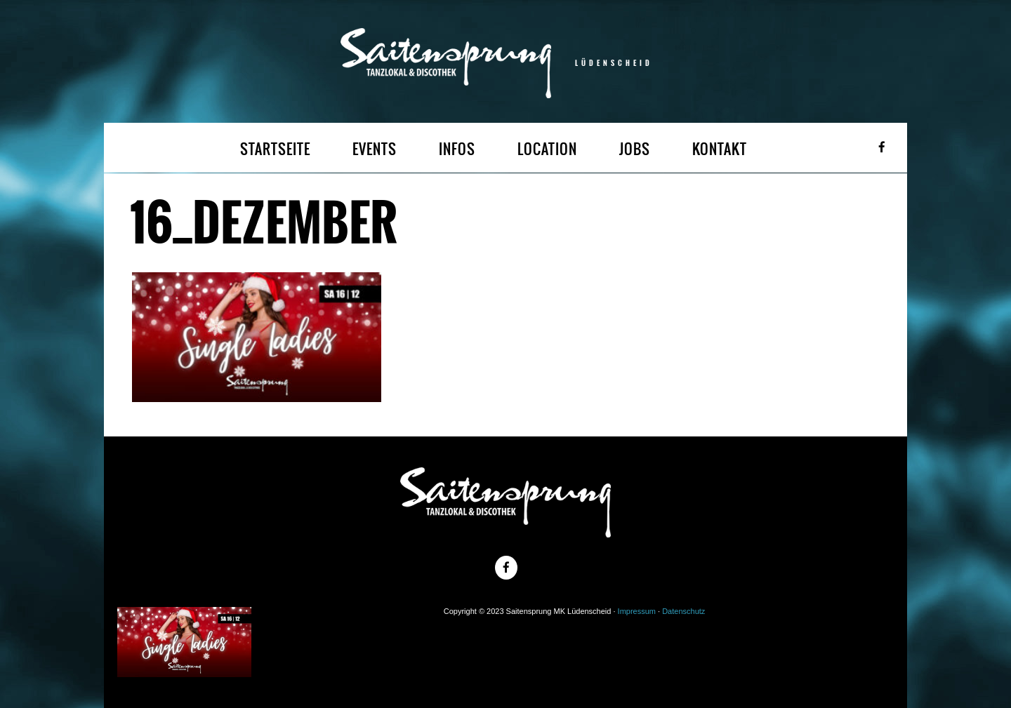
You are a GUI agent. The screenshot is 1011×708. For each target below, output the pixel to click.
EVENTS (374, 149)
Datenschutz (683, 611)
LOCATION (547, 149)
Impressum (637, 611)
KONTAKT (719, 149)
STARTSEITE (275, 149)
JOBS (634, 149)
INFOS (457, 149)
